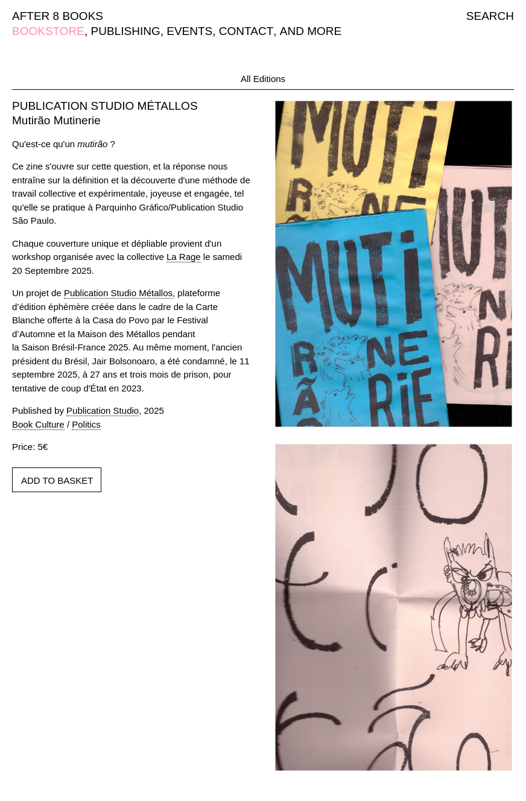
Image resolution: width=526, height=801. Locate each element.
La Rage (183, 257)
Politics (86, 424)
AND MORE (310, 31)
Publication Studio (102, 410)
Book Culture (38, 424)
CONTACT (246, 31)
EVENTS (189, 31)
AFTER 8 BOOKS (57, 16)
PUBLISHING (125, 31)
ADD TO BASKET (57, 480)
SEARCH (490, 16)
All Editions (263, 79)
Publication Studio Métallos (118, 293)
